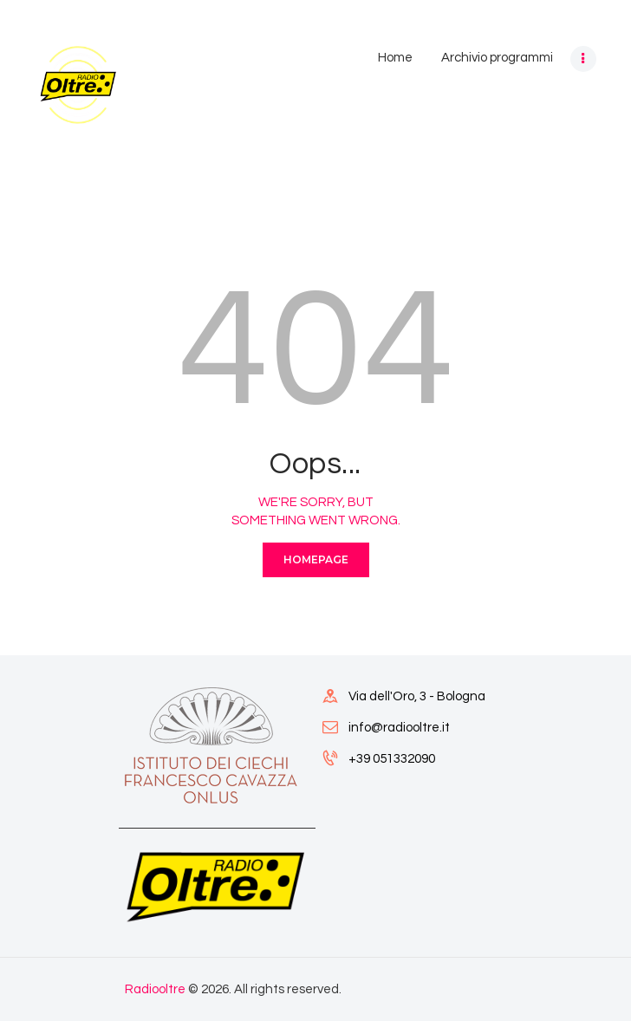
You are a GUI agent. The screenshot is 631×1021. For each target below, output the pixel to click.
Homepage (315, 559)
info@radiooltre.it (399, 727)
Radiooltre (155, 989)
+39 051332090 (391, 758)
